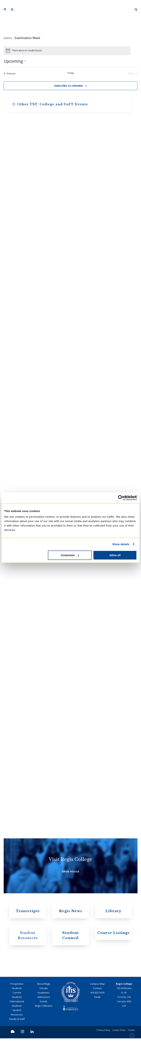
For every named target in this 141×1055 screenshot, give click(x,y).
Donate (43, 1004)
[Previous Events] (9, 74)
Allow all (114, 555)
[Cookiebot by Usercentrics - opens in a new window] (121, 497)
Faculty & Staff (17, 1035)
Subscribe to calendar (68, 86)
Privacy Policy (103, 1046)
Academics (44, 1009)
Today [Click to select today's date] (70, 73)
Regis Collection (43, 1022)
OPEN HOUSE (70, 882)
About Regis (43, 1000)
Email (97, 1013)
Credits (131, 1046)
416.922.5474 (97, 1009)
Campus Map (97, 1000)
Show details (120, 544)
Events (8, 38)
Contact (97, 1004)
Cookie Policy (119, 1046)
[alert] (67, 51)
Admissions (43, 1013)
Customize (70, 555)
